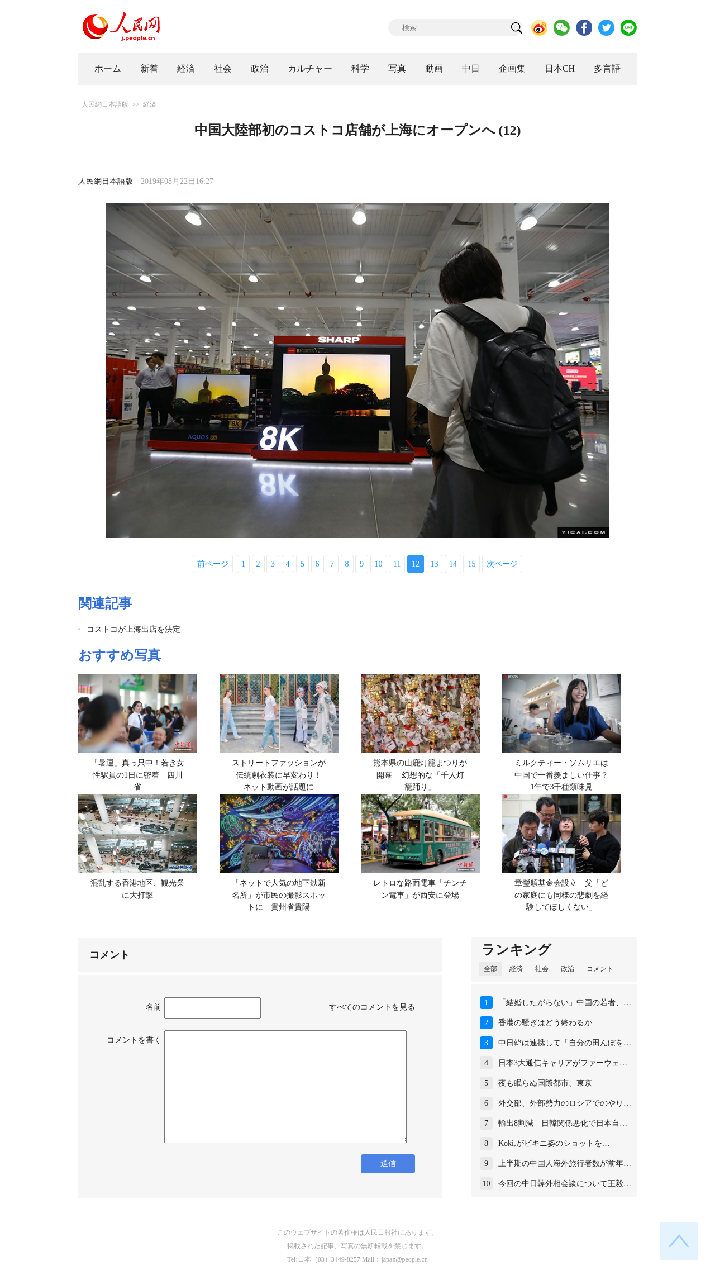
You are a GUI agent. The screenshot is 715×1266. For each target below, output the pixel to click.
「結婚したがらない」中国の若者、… (564, 1002)
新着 (149, 68)
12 (416, 564)
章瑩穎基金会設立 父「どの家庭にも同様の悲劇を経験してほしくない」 (561, 895)
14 (453, 564)
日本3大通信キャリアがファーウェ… (562, 1063)
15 (471, 564)
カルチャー (310, 68)
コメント (600, 969)
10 (379, 564)
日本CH (560, 68)
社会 (223, 68)
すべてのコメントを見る (372, 1007)
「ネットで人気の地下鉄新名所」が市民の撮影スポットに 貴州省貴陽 (279, 895)
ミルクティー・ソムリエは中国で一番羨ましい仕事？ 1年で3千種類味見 (565, 775)
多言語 (607, 68)
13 (434, 564)
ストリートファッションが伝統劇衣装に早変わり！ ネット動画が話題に (281, 775)
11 (397, 564)
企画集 (512, 68)
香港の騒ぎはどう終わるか (545, 1022)
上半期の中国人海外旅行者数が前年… (564, 1163)
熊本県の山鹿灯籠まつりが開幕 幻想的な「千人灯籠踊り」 (420, 775)
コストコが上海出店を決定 (133, 629)
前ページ (212, 564)
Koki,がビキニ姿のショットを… (554, 1143)
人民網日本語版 (105, 104)
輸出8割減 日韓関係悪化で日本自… (562, 1123)
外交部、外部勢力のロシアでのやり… (564, 1103)
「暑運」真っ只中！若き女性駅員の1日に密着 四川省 (137, 775)
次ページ (502, 564)
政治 (260, 68)
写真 (397, 68)
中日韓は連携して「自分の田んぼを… (564, 1043)
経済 (186, 68)
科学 (360, 68)
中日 (471, 68)
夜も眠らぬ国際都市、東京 (545, 1083)
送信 (388, 1163)
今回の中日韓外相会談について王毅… (564, 1183)
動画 (434, 68)
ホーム (107, 68)
